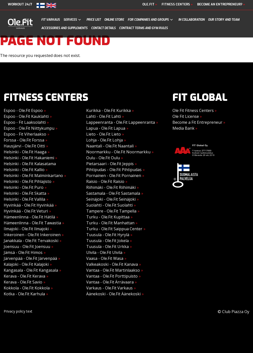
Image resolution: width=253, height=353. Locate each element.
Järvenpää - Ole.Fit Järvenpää (30, 258)
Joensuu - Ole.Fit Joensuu (27, 246)
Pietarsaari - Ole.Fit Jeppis (110, 163)
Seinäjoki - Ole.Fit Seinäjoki (111, 199)
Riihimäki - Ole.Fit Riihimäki (111, 187)
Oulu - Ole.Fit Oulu (103, 157)
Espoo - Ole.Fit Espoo (23, 110)
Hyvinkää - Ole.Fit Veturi (26, 211)
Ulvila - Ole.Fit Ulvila (104, 252)
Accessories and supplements (64, 28)
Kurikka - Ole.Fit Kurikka (108, 110)
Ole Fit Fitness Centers (194, 110)
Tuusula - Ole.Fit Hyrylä (107, 234)
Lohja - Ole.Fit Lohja (104, 140)
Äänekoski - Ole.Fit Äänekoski (113, 294)
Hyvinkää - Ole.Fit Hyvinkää (29, 205)
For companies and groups (148, 20)
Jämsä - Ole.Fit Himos (23, 252)
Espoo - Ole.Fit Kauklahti (26, 116)
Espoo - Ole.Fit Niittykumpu (29, 128)
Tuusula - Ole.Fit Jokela (107, 240)
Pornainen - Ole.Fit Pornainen (113, 175)
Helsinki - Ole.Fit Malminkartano (33, 175)
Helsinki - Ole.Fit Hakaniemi (29, 157)
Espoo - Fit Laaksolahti (25, 122)
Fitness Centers (177, 4)
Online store (114, 20)
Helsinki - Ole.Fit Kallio (24, 169)
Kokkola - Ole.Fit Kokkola (27, 288)
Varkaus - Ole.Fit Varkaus (109, 288)
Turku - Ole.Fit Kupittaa (107, 217)
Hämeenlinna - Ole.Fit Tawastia (32, 223)
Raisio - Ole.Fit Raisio (105, 181)
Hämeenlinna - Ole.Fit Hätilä (29, 217)
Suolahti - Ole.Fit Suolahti (109, 205)
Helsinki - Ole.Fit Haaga (25, 152)
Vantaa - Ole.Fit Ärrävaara (110, 282)
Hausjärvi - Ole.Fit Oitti (24, 146)
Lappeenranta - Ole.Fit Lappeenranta (120, 122)
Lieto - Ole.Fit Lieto (103, 134)
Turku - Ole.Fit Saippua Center (114, 228)
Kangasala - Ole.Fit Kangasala (31, 270)
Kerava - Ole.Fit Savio (23, 282)
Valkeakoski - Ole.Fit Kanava (112, 264)
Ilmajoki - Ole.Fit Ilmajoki (26, 228)
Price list (93, 20)
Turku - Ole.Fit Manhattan (110, 223)
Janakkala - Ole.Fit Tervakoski (31, 240)
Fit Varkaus (50, 20)
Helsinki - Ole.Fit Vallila (24, 199)
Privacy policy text (18, 311)
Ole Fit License (187, 116)
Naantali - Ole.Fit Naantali (110, 146)
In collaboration (191, 20)
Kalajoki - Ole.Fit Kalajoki (26, 264)
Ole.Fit (149, 4)
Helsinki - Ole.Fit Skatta (25, 193)
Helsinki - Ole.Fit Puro (23, 187)
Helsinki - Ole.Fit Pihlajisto (27, 181)
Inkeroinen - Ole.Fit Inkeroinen (32, 234)
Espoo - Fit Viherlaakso (25, 134)
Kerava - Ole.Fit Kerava (24, 276)
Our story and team (223, 20)
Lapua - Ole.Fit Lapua (105, 128)
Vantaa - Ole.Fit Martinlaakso (113, 270)
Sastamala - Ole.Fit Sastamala (113, 193)
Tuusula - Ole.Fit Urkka (107, 246)
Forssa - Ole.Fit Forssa (24, 140)
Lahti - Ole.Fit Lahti (103, 116)
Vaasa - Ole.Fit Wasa (104, 258)
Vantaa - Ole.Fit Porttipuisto (112, 276)
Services (70, 20)
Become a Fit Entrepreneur (198, 122)
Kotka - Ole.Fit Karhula (24, 294)
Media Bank (184, 128)
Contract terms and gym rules (143, 28)
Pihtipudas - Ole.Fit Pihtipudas (114, 169)
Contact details (103, 28)
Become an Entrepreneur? (221, 4)
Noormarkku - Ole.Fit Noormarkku (118, 152)
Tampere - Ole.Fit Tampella (111, 211)
